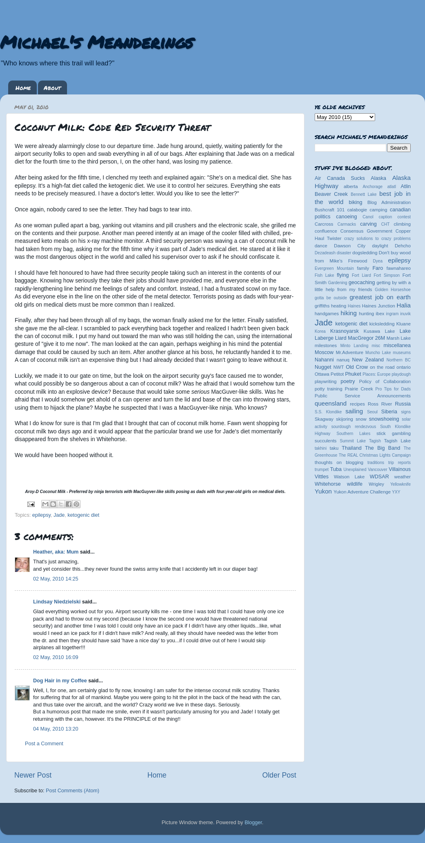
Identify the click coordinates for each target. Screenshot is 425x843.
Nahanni (324, 360)
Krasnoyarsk (344, 331)
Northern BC (399, 360)
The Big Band (382, 448)
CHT (385, 224)
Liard (341, 338)
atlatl (391, 186)
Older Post (279, 775)
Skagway (324, 419)
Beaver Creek (331, 194)
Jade (59, 515)
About (52, 87)
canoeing (346, 217)
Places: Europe (376, 374)
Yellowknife (400, 484)
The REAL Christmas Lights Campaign (375, 455)
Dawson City (349, 245)
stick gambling (393, 433)
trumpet (322, 469)
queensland (331, 403)
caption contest (395, 217)
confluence (326, 231)
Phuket (353, 374)
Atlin (406, 186)
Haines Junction (378, 305)
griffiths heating (330, 305)
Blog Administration (389, 202)
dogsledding (364, 252)
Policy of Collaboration (385, 381)
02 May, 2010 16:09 (55, 657)
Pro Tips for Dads (393, 389)
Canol (367, 217)
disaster (344, 253)
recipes (357, 403)
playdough (401, 374)
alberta (351, 186)
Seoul (372, 412)
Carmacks (347, 224)
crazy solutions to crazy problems (377, 238)
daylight (380, 245)
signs (406, 412)
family (363, 268)
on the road (382, 367)
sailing (354, 411)
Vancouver (377, 469)
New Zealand (368, 360)
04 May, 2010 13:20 (55, 729)
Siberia (389, 412)
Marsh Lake (399, 338)
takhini (321, 448)
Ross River (380, 403)
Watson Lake (349, 476)
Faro (377, 268)
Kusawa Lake (379, 331)
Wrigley (376, 484)
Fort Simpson (387, 275)
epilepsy (41, 515)
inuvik (405, 314)
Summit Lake (353, 441)
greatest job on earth (380, 297)
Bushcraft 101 (329, 209)
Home (23, 87)
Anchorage (372, 186)
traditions (375, 462)
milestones (326, 345)
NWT (338, 367)
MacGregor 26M (366, 338)
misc (376, 345)
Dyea (378, 261)
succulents (326, 440)
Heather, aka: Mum (55, 552)
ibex (380, 313)
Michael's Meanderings (96, 41)
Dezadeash (325, 253)
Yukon (323, 491)
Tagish (375, 441)
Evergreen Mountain (334, 268)
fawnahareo (399, 268)
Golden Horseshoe (393, 289)
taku (334, 448)
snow (361, 419)
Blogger (253, 822)
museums (402, 352)
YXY (396, 492)
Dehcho (403, 245)
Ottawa (322, 374)
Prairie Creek (359, 388)
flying (343, 275)
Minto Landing (354, 345)
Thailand (351, 448)
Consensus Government (366, 231)
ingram (392, 314)
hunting (366, 313)
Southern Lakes (354, 433)
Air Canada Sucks (340, 178)
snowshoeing (384, 419)
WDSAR (379, 477)
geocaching (362, 282)
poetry (347, 381)
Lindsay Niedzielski (57, 602)
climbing (402, 224)
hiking (348, 312)
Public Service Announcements (363, 395)
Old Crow (357, 367)
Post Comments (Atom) (72, 791)
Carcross (324, 224)
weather (402, 476)
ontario (403, 367)
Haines (354, 306)
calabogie (357, 209)
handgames (327, 313)
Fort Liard (361, 275)
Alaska (378, 178)
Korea (320, 331)
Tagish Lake (397, 440)
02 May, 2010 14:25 (55, 579)
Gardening (337, 282)
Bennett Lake (363, 194)
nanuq (343, 359)
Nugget (323, 367)
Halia (404, 305)
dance (321, 245)
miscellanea (397, 345)
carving (368, 224)
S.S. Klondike (328, 412)
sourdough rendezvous (353, 426)
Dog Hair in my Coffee (60, 681)
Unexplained (354, 469)
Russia (403, 404)
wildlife (354, 484)
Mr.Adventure (349, 352)
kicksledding (382, 323)
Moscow (324, 352)
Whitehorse (328, 484)
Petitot (337, 374)
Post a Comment (44, 744)
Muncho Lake (378, 352)
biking (355, 202)
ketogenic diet (83, 515)
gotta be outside (331, 298)
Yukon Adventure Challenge (362, 491)
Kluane (403, 323)
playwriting (326, 381)
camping (378, 209)
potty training (328, 388)
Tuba (336, 469)
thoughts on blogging (339, 462)
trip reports (399, 462)
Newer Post (32, 775)
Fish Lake (324, 275)
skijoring (344, 419)
